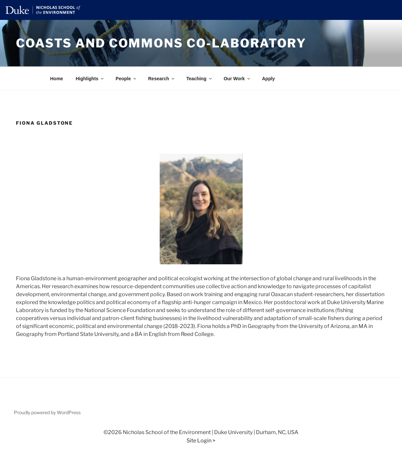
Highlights (90, 78)
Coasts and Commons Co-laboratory (161, 43)
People (126, 78)
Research (161, 78)
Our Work (237, 78)
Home (56, 78)
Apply (268, 78)
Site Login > (201, 440)
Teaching (199, 78)
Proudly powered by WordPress (47, 412)
